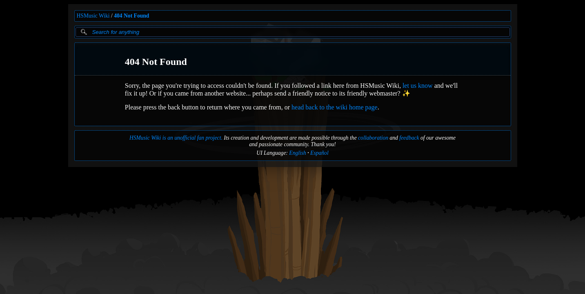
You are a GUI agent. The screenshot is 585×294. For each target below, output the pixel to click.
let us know (417, 85)
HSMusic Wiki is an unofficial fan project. (175, 138)
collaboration (373, 138)
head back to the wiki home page (334, 107)
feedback (409, 138)
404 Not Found (131, 16)
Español (319, 153)
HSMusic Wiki (93, 16)
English (297, 153)
